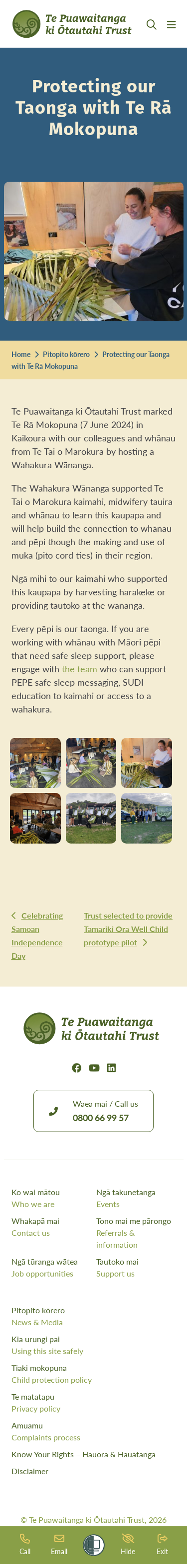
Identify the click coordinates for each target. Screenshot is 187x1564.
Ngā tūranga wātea (51, 1268)
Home (20, 354)
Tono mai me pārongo (136, 1233)
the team (79, 668)
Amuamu (93, 1431)
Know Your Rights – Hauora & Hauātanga (83, 1454)
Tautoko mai (136, 1268)
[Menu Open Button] (171, 37)
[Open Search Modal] (152, 36)
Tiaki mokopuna (93, 1374)
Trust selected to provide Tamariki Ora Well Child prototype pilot (128, 929)
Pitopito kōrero (66, 354)
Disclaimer (29, 1471)
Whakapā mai (51, 1227)
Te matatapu (93, 1403)
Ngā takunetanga (136, 1198)
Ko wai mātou (51, 1198)
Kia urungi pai (93, 1345)
